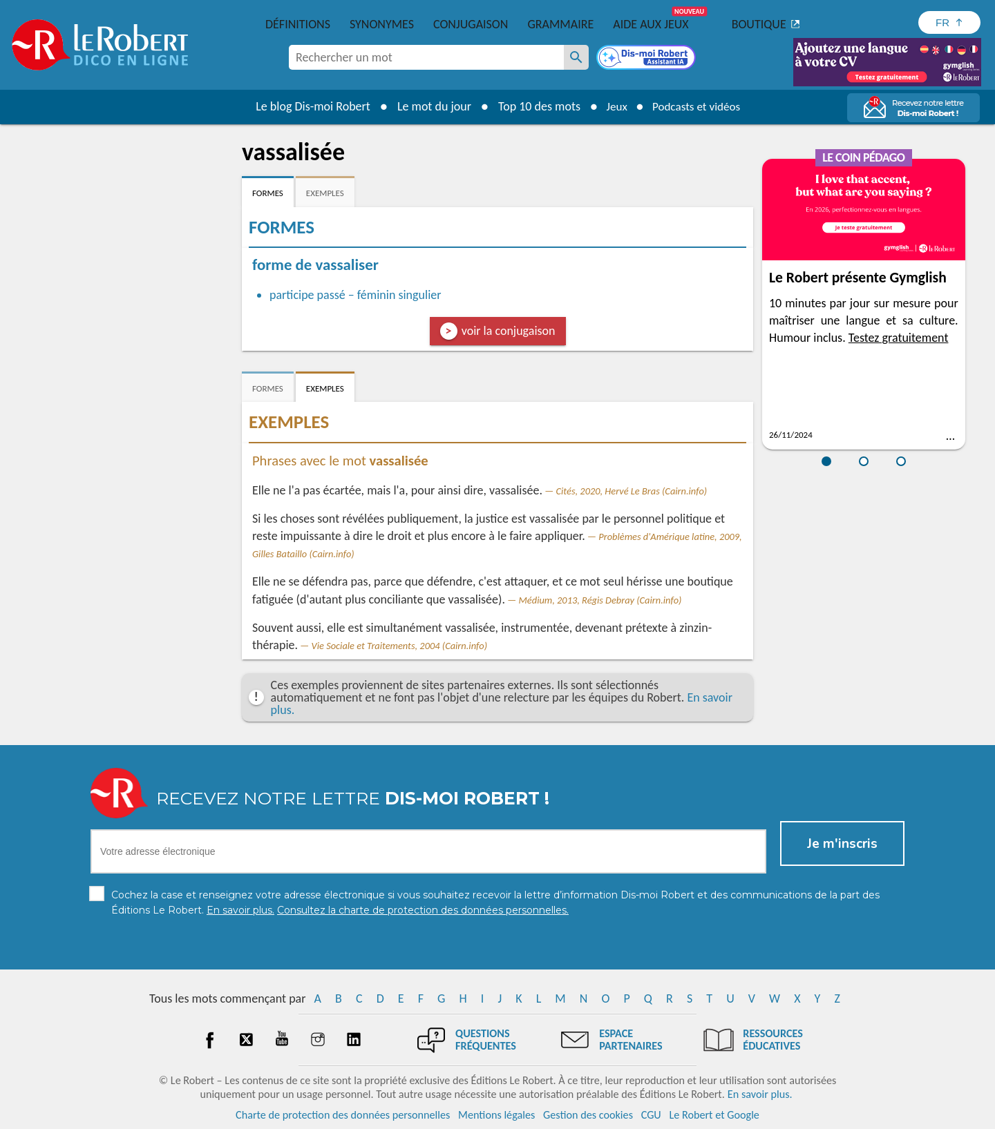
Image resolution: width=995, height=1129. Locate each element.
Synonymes (382, 24)
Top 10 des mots (534, 106)
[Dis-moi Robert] (647, 58)
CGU (651, 1114)
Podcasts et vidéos (698, 106)
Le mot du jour (429, 106)
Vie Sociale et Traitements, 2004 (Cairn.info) (399, 645)
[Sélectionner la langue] (949, 22)
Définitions (297, 24)
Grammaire (560, 24)
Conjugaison (470, 24)
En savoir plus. (760, 1094)
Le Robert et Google (714, 1114)
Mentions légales (496, 1114)
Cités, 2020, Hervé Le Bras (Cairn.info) (632, 491)
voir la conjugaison (509, 330)
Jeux (614, 106)
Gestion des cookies (588, 1114)
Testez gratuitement (899, 337)
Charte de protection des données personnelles (343, 1114)
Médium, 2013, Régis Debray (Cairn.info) (600, 600)
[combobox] (426, 57)
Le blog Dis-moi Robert (308, 106)
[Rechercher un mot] (576, 57)
